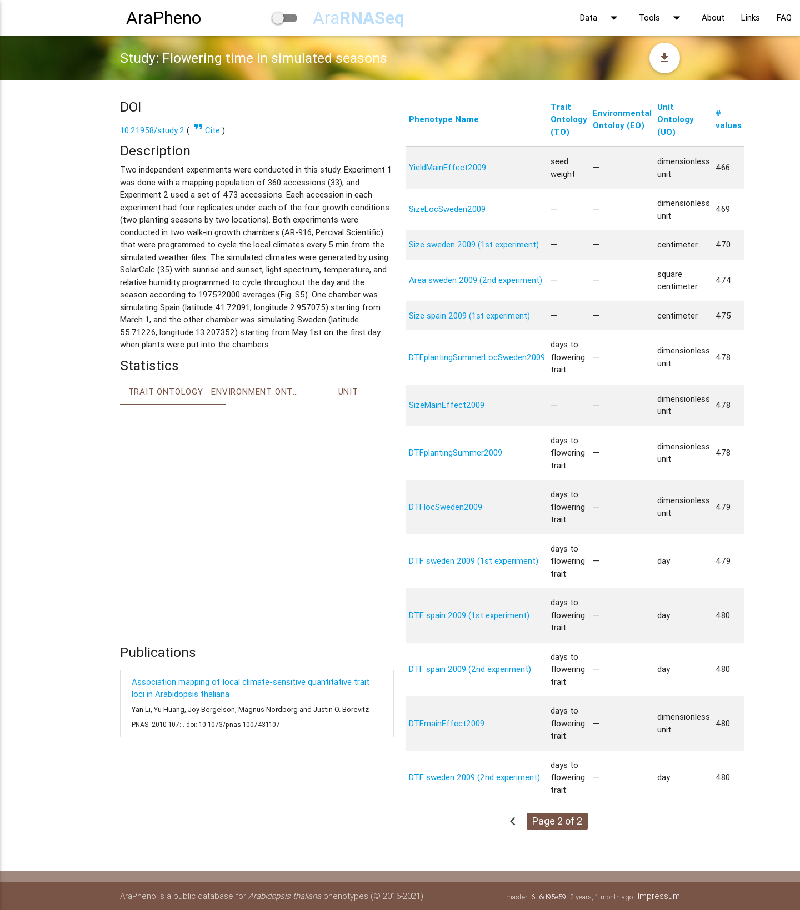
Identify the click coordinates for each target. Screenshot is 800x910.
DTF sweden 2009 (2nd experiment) (474, 777)
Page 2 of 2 (557, 821)
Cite (205, 130)
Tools (662, 18)
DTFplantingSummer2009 (455, 452)
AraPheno (163, 17)
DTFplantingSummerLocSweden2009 (477, 357)
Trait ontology (165, 391)
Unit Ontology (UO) (675, 119)
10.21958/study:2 (152, 130)
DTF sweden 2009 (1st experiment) (473, 560)
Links (750, 17)
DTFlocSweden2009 (445, 507)
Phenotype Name (444, 119)
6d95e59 (552, 897)
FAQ (784, 17)
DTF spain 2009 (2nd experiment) (470, 669)
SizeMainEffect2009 (446, 405)
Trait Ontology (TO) (569, 119)
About (713, 17)
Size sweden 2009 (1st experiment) (474, 244)
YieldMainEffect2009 (447, 167)
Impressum (659, 896)
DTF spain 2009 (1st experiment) (469, 615)
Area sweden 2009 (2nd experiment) (475, 280)
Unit (348, 391)
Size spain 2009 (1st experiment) (469, 315)
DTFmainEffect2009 (446, 723)
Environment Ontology (256, 391)
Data (601, 18)
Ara (358, 17)
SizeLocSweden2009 (447, 209)
